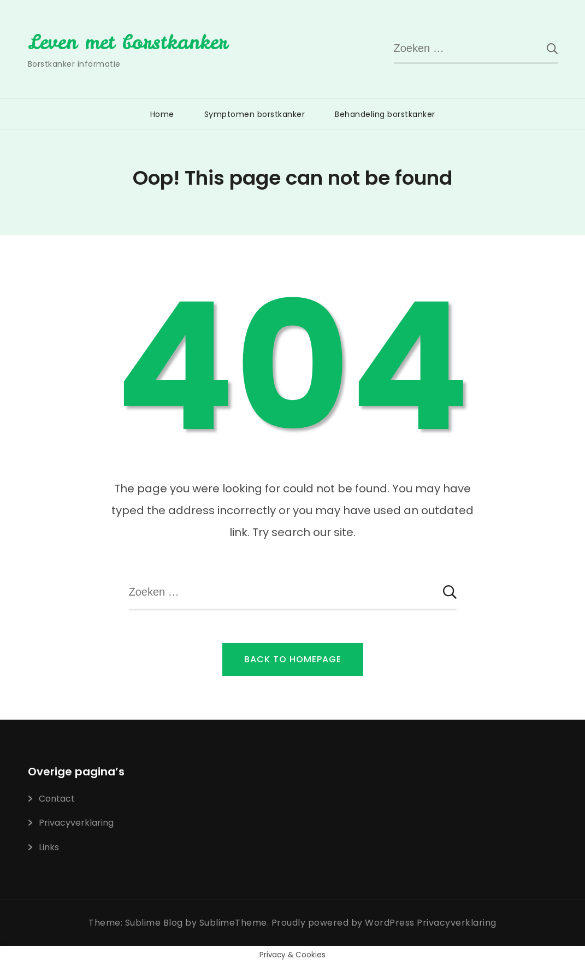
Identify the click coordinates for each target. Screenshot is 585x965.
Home (162, 114)
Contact (57, 798)
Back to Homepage (292, 659)
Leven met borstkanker (128, 42)
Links (49, 847)
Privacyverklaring (76, 822)
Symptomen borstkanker (254, 114)
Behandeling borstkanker (385, 114)
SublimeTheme (233, 922)
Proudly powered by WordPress (344, 922)
